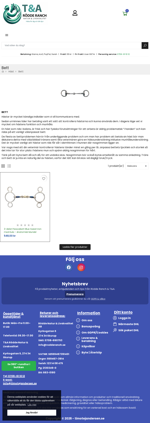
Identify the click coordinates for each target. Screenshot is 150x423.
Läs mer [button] (32, 404)
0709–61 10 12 (123, 54)
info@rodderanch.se (51, 345)
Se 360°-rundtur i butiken (18, 365)
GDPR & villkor (98, 298)
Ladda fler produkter (75, 247)
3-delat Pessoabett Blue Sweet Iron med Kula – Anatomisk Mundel (22, 230)
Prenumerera (75, 294)
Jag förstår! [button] (32, 412)
